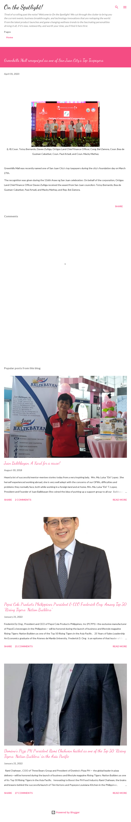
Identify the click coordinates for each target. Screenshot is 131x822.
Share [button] (119, 206)
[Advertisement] (65, 332)
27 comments (24, 792)
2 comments (23, 499)
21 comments (24, 646)
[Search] (117, 6)
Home (9, 37)
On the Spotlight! (23, 7)
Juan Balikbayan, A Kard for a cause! (32, 463)
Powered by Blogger (65, 812)
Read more (120, 499)
